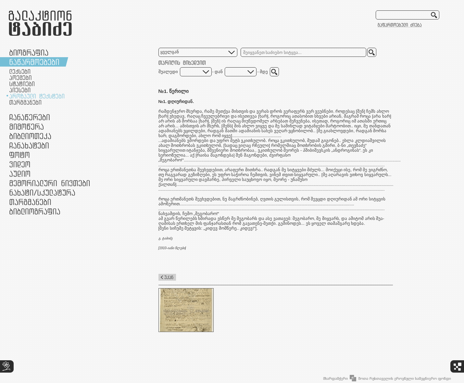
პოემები (20, 77)
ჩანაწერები (29, 117)
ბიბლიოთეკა (30, 136)
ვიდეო (19, 164)
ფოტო (19, 155)
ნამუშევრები (42, 192)
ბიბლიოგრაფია (34, 211)
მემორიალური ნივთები (49, 183)
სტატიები (21, 84)
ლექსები (19, 71)
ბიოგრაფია (28, 52)
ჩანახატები (29, 145)
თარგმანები (25, 102)
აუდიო (19, 173)
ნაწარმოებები (34, 62)
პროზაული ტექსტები (36, 96)
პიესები (19, 90)
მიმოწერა (26, 126)
